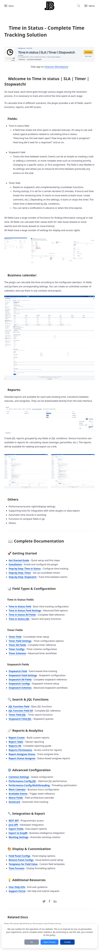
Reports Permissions (20, 750)
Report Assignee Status (22, 754)
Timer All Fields (17, 645)
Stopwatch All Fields (20, 679)
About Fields (16, 797)
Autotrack (14, 801)
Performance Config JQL (22, 781)
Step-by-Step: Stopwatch (23, 577)
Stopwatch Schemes (20, 687)
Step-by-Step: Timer (20, 572)
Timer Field (15, 636)
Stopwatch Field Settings (23, 675)
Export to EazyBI (18, 833)
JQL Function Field (19, 706)
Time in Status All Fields (22, 614)
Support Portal (17, 891)
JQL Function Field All (21, 710)
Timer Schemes (17, 653)
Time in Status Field (20, 606)
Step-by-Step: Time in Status (25, 568)
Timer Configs (17, 649)
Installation (15, 564)
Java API (13, 824)
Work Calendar (17, 789)
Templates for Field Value (23, 864)
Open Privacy (49, 942)
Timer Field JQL (17, 714)
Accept (67, 942)
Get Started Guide (19, 560)
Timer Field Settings (20, 641)
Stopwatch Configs (19, 683)
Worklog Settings (18, 837)
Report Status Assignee (22, 758)
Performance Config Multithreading (29, 785)
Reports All (15, 745)
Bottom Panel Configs (21, 860)
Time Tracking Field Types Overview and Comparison (32, 923)
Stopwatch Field (18, 671)
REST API (14, 820)
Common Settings (19, 777)
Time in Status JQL (19, 618)
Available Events (18, 793)
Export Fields (16, 828)
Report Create (17, 737)
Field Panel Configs (19, 855)
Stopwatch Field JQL (20, 718)
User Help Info (17, 887)
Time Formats (16, 868)
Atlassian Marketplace (56, 66)
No (31, 942)
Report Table (16, 741)
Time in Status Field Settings (25, 610)
